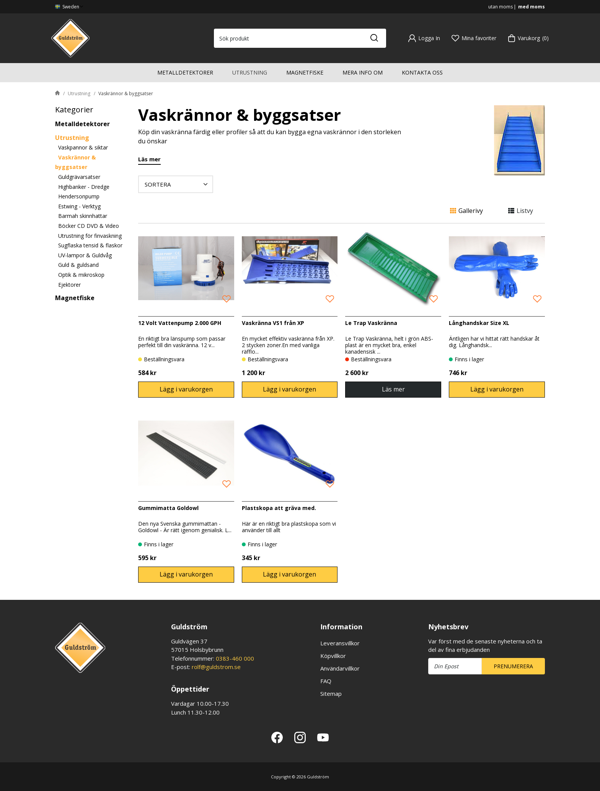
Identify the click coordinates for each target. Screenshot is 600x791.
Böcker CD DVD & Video (88, 225)
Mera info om (362, 72)
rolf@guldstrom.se (216, 667)
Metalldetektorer (185, 72)
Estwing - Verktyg (79, 206)
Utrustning (249, 72)
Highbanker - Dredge (83, 186)
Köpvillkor (333, 655)
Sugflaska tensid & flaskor (90, 245)
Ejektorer (69, 284)
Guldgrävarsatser (79, 176)
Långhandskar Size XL (479, 322)
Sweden (70, 6)
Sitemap (331, 693)
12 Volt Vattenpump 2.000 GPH (179, 322)
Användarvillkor (340, 668)
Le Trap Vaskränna (371, 322)
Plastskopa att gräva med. (279, 508)
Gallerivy (466, 210)
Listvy (520, 210)
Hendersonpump (78, 196)
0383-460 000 (235, 658)
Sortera (177, 184)
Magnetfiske (304, 72)
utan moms (500, 6)
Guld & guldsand (78, 264)
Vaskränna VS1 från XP (273, 322)
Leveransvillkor (340, 643)
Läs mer (149, 159)
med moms (531, 6)
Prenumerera (513, 666)
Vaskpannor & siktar (83, 147)
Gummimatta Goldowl (168, 508)
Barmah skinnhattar (82, 215)
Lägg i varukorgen (186, 389)
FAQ (325, 681)
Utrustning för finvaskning (90, 235)
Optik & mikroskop (81, 274)
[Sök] (374, 38)
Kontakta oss (422, 72)
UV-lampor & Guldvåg (85, 255)
